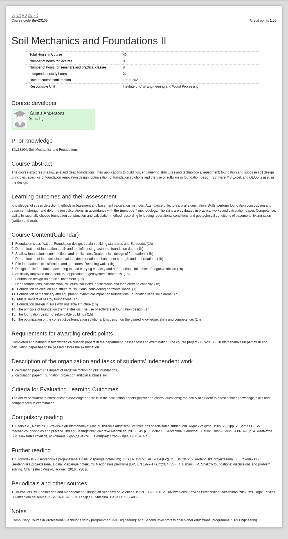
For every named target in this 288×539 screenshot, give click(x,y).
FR (35, 15)
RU (24, 15)
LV (13, 15)
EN (18, 15)
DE (30, 15)
